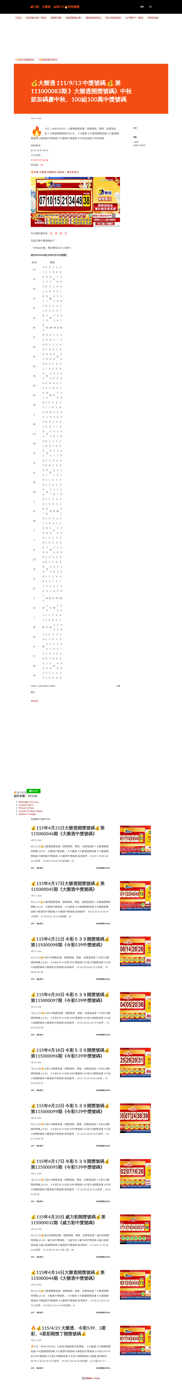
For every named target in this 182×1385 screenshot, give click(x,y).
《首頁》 (19, 17)
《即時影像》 (153, 17)
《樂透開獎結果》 (73, 17)
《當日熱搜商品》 (113, 17)
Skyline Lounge (27, 813)
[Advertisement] (86, 39)
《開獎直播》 (56, 17)
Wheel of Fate (26, 807)
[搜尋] (142, 6)
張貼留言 (34, 701)
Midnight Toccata (29, 801)
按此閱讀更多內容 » (103, 868)
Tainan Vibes (26, 804)
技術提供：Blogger (91, 1378)
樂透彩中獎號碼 (139, 145)
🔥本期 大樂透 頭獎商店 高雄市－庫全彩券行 (55, 172)
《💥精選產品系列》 (48, 59)
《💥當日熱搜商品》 (25, 59)
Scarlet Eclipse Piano (31, 810)
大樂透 (135, 142)
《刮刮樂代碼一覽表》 (36, 17)
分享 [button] (135, 128)
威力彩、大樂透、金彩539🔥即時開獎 (54, 6)
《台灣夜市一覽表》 (134, 17)
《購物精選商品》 (93, 17)
